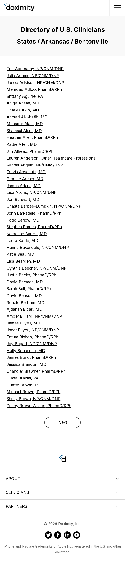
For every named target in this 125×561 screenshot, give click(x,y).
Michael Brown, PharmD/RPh (33, 391)
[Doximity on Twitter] (48, 535)
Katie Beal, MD (20, 254)
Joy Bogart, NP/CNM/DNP (32, 343)
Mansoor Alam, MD (25, 123)
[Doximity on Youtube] (76, 535)
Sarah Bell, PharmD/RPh (29, 288)
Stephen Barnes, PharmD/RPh (34, 226)
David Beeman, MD (25, 281)
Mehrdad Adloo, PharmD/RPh (34, 89)
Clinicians (62, 492)
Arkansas (55, 41)
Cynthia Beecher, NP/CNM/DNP (37, 268)
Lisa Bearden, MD (23, 261)
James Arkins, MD (24, 185)
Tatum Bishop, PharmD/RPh (32, 337)
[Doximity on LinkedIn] (67, 535)
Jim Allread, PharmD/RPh (30, 151)
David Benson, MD (24, 295)
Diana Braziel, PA (23, 378)
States (26, 41)
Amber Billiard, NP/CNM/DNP (34, 316)
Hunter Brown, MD (24, 385)
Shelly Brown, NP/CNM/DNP (33, 398)
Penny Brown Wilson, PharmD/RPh (39, 405)
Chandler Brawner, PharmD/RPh (36, 371)
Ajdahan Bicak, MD (24, 309)
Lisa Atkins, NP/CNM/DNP (32, 192)
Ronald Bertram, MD (26, 302)
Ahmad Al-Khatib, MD (27, 117)
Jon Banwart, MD (23, 199)
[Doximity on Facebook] (57, 535)
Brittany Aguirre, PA (25, 96)
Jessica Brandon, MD (27, 364)
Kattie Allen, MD (22, 144)
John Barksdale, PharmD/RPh (34, 213)
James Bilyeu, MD (23, 323)
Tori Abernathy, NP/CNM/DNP (35, 68)
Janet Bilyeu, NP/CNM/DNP (33, 330)
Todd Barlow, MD (23, 220)
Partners (62, 506)
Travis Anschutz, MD (26, 171)
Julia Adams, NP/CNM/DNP (33, 75)
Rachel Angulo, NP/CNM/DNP (35, 165)
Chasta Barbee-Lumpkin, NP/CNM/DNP (44, 206)
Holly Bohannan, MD (26, 350)
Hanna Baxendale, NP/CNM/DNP (38, 247)
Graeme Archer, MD (25, 178)
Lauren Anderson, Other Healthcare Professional (51, 158)
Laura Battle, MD (22, 240)
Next (62, 422)
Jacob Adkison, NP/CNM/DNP (35, 82)
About (62, 478)
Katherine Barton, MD (27, 233)
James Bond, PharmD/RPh (31, 357)
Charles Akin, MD (23, 110)
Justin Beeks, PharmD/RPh (31, 275)
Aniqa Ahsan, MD (23, 103)
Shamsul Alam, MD (24, 130)
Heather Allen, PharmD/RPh (32, 137)
